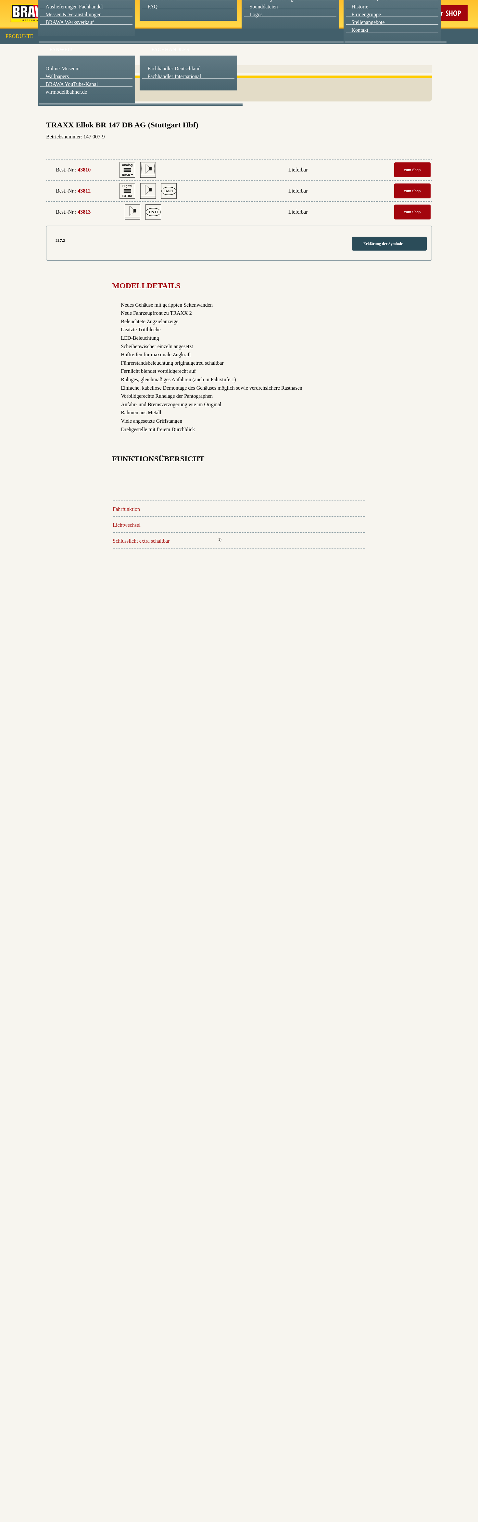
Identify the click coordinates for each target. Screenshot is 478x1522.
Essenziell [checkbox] (181, 53)
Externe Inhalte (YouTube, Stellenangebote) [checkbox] (211, 67)
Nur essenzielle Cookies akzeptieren (239, 120)
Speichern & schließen (239, 103)
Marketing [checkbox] (212, 53)
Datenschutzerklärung (294, 148)
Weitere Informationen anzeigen (239, 134)
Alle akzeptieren (239, 84)
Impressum (261, 148)
